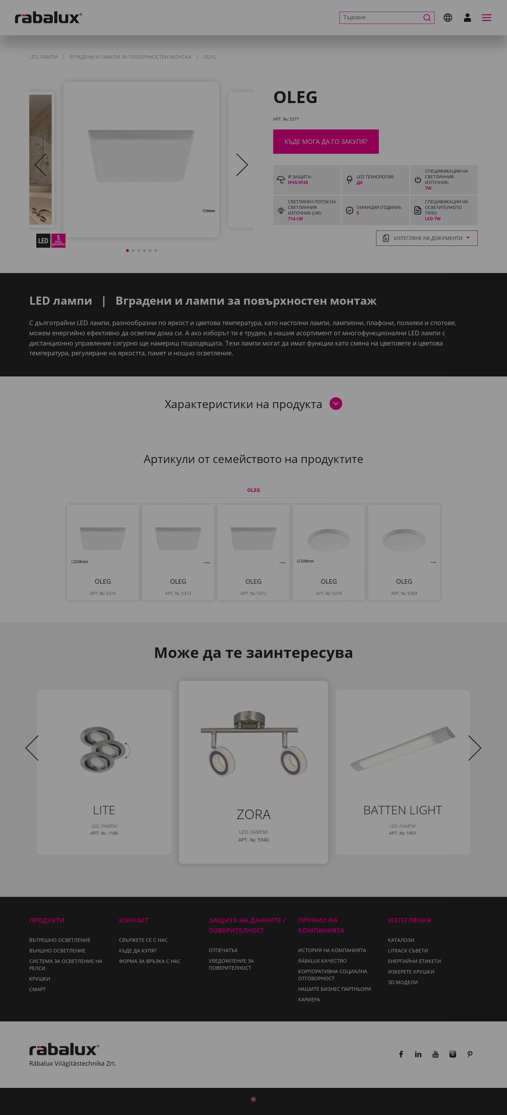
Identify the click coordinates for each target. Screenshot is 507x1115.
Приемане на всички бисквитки (253, 609)
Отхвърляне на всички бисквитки (307, 591)
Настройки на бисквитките (188, 591)
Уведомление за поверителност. (211, 570)
